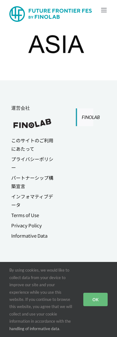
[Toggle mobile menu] (104, 10)
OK (95, 299)
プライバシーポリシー (32, 163)
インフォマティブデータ (32, 200)
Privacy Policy (26, 225)
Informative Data (29, 235)
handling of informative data (34, 328)
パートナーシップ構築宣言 (32, 181)
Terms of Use (25, 215)
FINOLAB (91, 117)
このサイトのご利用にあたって (32, 144)
